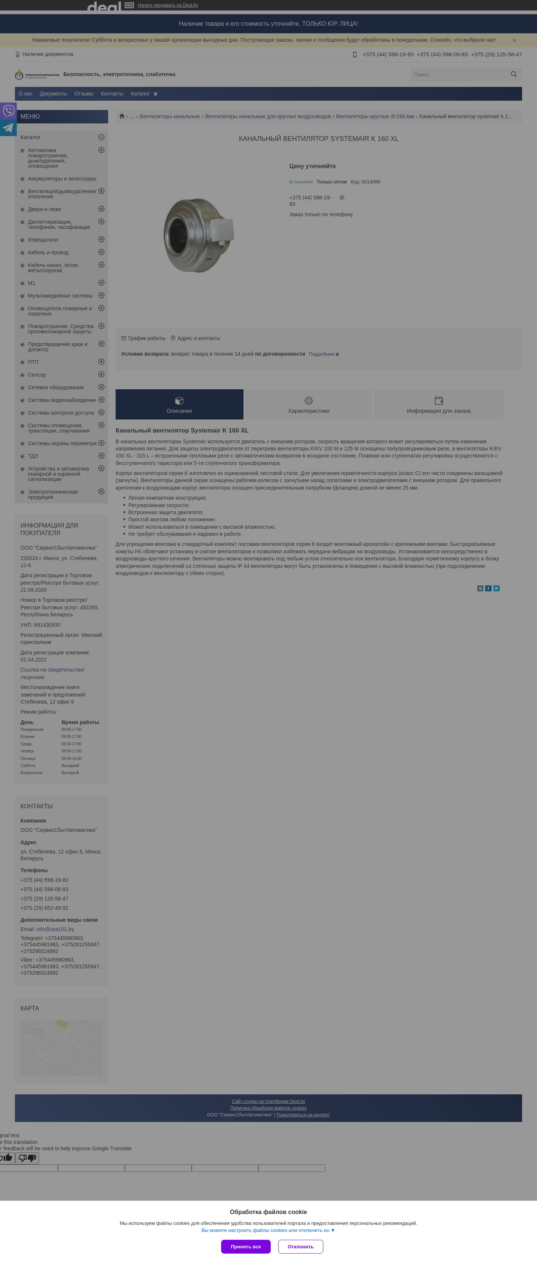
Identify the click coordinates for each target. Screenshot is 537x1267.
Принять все (246, 1246)
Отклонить (301, 1246)
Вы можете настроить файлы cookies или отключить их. (265, 1230)
